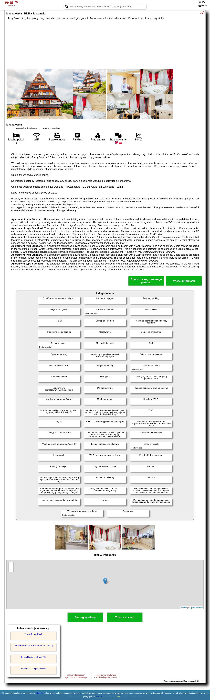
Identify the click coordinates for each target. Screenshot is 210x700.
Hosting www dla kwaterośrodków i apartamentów (105, 676)
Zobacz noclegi (124, 617)
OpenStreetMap (196, 608)
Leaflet (184, 608)
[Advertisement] (105, 44)
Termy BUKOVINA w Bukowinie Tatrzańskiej (33, 645)
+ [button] (11, 564)
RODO (99, 696)
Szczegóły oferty (85, 617)
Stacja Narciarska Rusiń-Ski (33, 657)
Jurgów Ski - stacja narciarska (33, 668)
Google (39, 693)
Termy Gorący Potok (33, 634)
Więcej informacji (184, 281)
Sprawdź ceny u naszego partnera (146, 281)
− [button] (11, 569)
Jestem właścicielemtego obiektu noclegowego (75, 676)
